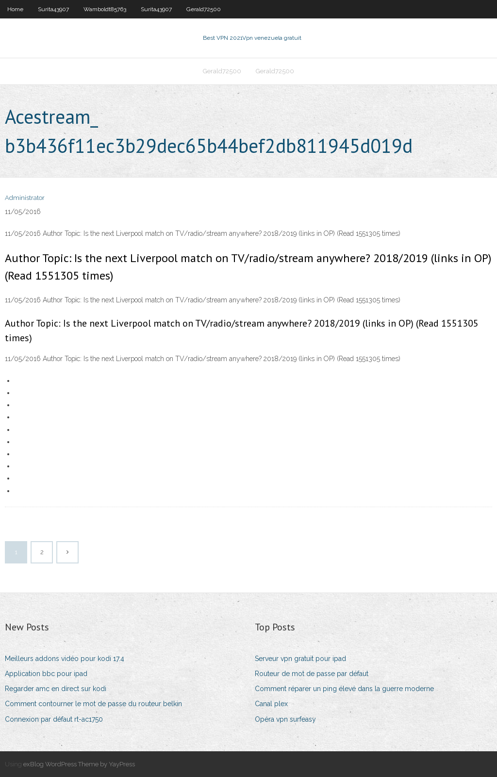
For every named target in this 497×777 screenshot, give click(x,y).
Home (15, 9)
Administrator (25, 197)
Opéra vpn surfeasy (285, 719)
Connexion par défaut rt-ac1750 (54, 719)
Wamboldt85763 (104, 9)
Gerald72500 (203, 9)
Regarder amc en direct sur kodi (55, 689)
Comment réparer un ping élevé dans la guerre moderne (344, 689)
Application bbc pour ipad (46, 674)
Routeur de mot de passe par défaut (311, 674)
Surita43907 (53, 9)
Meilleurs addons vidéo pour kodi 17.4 (64, 658)
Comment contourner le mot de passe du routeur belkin (93, 704)
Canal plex (271, 704)
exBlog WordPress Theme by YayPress (79, 764)
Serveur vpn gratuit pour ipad (300, 658)
